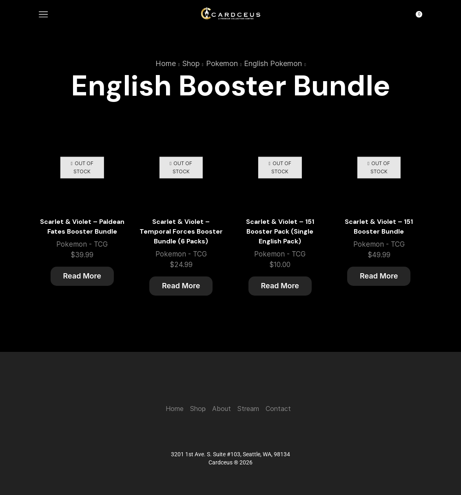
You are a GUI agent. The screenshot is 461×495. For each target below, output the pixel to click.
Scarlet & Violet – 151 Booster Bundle (379, 226)
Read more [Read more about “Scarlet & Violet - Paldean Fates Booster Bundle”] (82, 276)
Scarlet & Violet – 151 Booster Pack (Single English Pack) (280, 231)
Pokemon (222, 63)
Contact (278, 409)
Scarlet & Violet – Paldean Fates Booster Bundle (82, 226)
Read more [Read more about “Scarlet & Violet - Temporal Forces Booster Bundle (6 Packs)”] (181, 285)
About (221, 409)
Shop (190, 63)
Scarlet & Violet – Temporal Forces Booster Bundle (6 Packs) (181, 231)
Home (165, 63)
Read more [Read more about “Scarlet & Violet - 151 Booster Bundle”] (379, 276)
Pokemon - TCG (82, 244)
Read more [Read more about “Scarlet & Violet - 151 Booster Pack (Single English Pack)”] (280, 285)
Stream (248, 409)
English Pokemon (273, 63)
